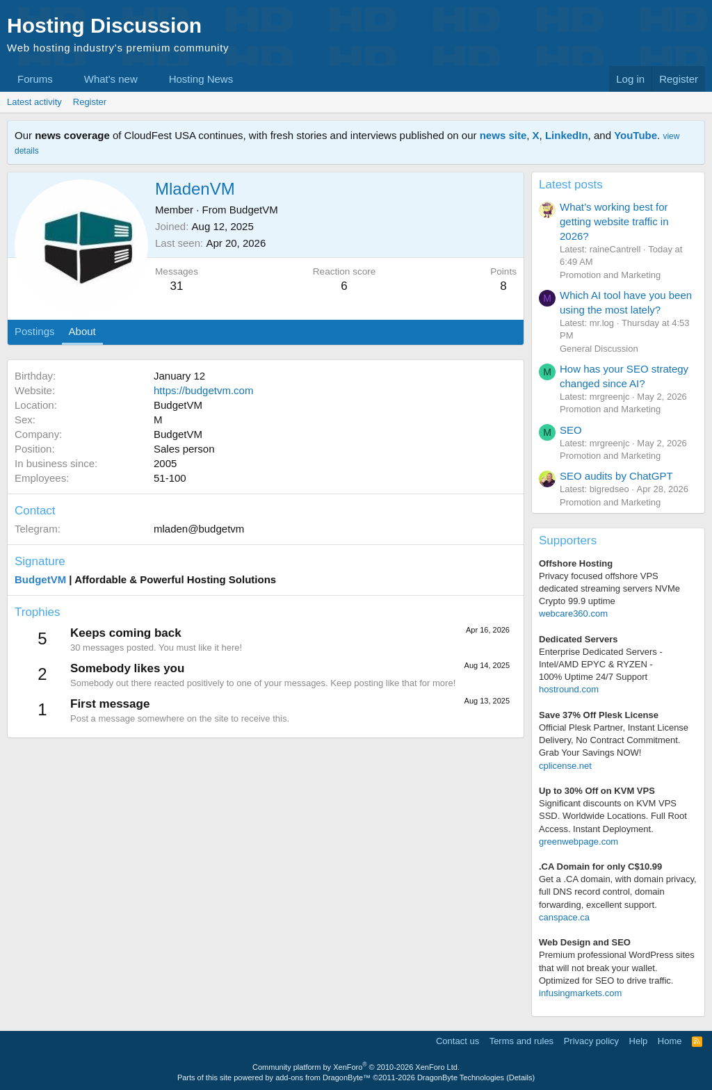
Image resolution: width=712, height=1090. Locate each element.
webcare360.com (573, 613)
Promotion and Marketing (610, 275)
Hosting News (201, 79)
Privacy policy (591, 1041)
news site (503, 135)
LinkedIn (566, 135)
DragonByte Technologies (460, 1077)
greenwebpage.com (578, 841)
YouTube (635, 135)
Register (89, 102)
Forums (35, 79)
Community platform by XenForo (356, 1067)
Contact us (457, 1041)
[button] (64, 79)
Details (521, 1077)
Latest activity (34, 102)
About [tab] (82, 331)
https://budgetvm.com (203, 390)
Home (670, 1041)
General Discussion (599, 348)
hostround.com (569, 689)
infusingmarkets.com (580, 993)
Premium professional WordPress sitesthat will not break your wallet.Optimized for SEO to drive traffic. (617, 967)
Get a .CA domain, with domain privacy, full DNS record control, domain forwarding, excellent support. (618, 891)
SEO (571, 430)
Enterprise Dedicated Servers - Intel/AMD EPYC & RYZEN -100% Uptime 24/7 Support (601, 664)
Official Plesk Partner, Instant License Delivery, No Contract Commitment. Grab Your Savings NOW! (613, 740)
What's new (111, 79)
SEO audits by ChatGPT (616, 476)
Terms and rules (521, 1041)
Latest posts (571, 184)
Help (638, 1041)
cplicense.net (565, 765)
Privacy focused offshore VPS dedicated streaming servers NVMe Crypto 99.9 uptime (609, 588)
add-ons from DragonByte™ (323, 1077)
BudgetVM (253, 209)
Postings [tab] (35, 331)
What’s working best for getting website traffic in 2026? (614, 221)
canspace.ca (564, 917)
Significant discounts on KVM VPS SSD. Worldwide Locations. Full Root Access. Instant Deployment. (613, 815)
